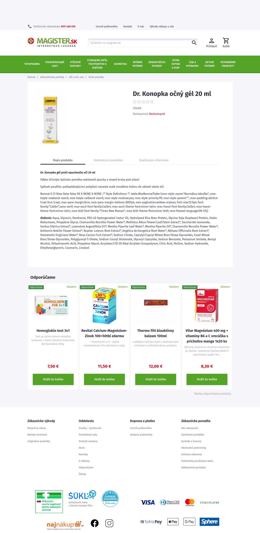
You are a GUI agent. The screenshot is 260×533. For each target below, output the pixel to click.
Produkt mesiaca (88, 418)
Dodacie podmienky (141, 411)
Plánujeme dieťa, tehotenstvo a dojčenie (97, 41)
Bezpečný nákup (37, 405)
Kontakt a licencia (191, 418)
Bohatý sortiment (37, 411)
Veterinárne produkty (228, 41)
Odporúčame (86, 444)
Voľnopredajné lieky (54, 41)
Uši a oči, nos (76, 54)
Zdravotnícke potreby (156, 41)
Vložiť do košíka (53, 356)
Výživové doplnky (75, 41)
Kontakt (127, 3)
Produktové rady (88, 411)
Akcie (82, 424)
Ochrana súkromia (191, 431)
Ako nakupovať (189, 405)
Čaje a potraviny (192, 41)
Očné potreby (96, 54)
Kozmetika (120, 41)
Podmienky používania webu (197, 438)
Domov (31, 54)
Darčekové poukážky (192, 411)
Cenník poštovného (107, 3)
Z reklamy (84, 438)
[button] (226, 20)
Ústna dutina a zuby (176, 41)
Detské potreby (209, 41)
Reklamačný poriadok (193, 444)
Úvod (198, 531)
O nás (141, 3)
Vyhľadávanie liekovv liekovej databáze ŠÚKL (82, 475)
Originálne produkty (39, 418)
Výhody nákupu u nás (162, 3)
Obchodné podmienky (193, 424)
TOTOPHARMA (32, 41)
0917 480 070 (68, 3)
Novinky (83, 431)
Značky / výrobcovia (90, 405)
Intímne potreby (138, 41)
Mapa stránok (212, 531)
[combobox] (143, 20)
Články (82, 451)
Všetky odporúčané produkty (212, 370)
